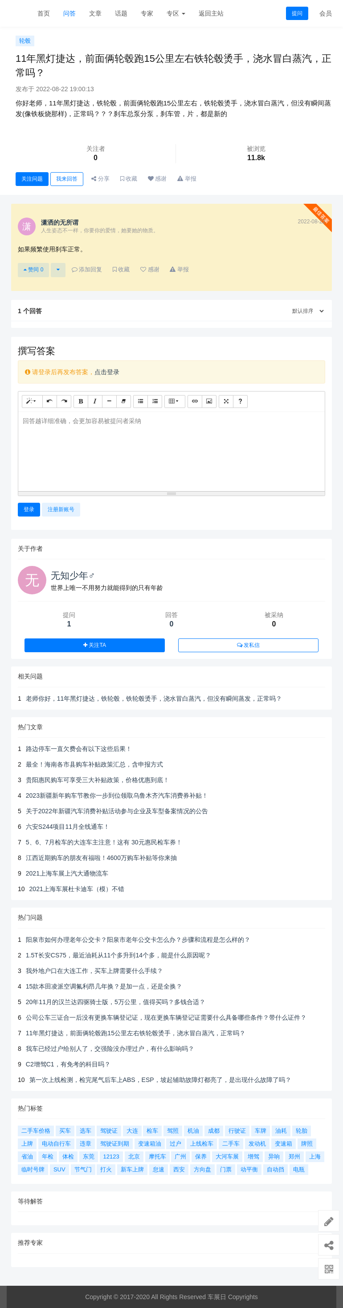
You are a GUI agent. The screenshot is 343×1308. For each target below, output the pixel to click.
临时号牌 (33, 1169)
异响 (274, 1156)
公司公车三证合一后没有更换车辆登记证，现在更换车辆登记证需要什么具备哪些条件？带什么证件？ (166, 1017)
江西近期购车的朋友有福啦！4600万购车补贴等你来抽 (101, 857)
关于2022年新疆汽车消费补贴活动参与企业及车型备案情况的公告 (117, 811)
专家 (147, 13)
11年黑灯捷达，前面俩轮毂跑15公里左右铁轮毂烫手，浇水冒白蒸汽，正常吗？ (135, 1033)
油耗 (281, 1130)
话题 (121, 13)
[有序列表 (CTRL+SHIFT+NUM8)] (154, 401)
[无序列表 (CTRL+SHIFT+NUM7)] (140, 401)
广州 (180, 1156)
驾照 (173, 1130)
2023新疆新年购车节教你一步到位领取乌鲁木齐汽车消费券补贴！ (117, 795)
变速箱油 (149, 1143)
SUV (59, 1169)
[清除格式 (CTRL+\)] (123, 401)
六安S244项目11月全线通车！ (68, 826)
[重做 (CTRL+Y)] (64, 401)
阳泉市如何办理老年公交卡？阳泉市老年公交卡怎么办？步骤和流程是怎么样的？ (138, 939)
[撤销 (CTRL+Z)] (49, 401)
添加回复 (87, 269)
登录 (29, 509)
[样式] (32, 401)
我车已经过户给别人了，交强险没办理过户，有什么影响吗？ (110, 1048)
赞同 (33, 269)
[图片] (209, 401)
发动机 (257, 1143)
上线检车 (201, 1143)
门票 (226, 1169)
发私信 (248, 645)
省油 (27, 1156)
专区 (176, 13)
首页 (43, 13)
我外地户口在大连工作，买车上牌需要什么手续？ (94, 970)
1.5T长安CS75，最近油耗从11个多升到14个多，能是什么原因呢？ (118, 955)
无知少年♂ (73, 575)
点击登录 (106, 371)
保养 (201, 1156)
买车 (65, 1130)
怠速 (158, 1169)
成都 (214, 1130)
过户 (175, 1143)
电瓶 (299, 1169)
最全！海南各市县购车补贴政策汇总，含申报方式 (94, 764)
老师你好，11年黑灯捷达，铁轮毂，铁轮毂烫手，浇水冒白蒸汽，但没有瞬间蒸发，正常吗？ (154, 698)
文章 (95, 13)
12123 (111, 1156)
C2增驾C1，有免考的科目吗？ (68, 1064)
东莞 (88, 1156)
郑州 (294, 1156)
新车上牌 (132, 1169)
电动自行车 (56, 1143)
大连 (132, 1130)
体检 (68, 1156)
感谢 (157, 178)
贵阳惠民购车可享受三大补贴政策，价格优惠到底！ (97, 779)
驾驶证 (109, 1130)
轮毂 (25, 40)
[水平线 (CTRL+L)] (109, 401)
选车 (85, 1130)
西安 (179, 1169)
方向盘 (202, 1169)
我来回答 (67, 179)
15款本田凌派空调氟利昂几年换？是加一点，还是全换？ (104, 986)
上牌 (27, 1143)
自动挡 (275, 1169)
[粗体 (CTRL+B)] (81, 401)
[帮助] (240, 401)
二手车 (231, 1143)
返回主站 (211, 13)
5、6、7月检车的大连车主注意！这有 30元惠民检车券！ (104, 842)
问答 (69, 13)
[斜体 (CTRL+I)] (95, 401)
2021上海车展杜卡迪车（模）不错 (76, 888)
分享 (100, 178)
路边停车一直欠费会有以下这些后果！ (79, 748)
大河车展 (227, 1156)
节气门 (83, 1169)
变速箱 (283, 1143)
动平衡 (249, 1169)
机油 (193, 1130)
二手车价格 (35, 1130)
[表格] (174, 401)
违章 (85, 1143)
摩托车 (157, 1156)
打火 (106, 1169)
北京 (134, 1156)
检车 (152, 1130)
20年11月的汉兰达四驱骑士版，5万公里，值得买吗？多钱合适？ (115, 1001)
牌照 (307, 1143)
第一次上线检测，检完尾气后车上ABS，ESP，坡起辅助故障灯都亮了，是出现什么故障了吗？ (160, 1079)
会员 (325, 13)
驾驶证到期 (114, 1143)
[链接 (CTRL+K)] (195, 401)
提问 (297, 13)
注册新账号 (61, 509)
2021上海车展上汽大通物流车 (67, 873)
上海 (315, 1156)
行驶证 (237, 1130)
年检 (47, 1156)
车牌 (260, 1130)
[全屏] (226, 401)
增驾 (253, 1156)
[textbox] (171, 450)
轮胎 (301, 1130)
